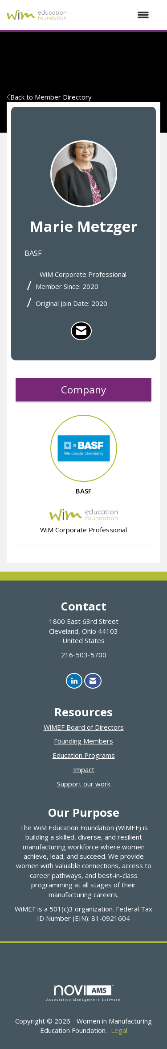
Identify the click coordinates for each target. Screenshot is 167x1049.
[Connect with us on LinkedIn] (74, 681)
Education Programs (84, 755)
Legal (119, 1030)
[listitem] (81, 331)
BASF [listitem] (83, 455)
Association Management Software (83, 993)
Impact (83, 769)
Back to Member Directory (49, 96)
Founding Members (83, 740)
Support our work (83, 783)
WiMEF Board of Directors (84, 727)
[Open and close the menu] (112, 15)
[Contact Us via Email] (93, 681)
